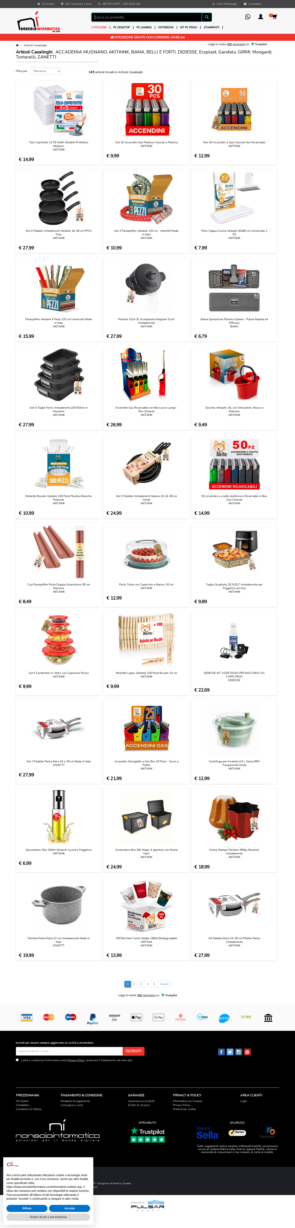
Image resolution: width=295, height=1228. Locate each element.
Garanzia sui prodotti (141, 1101)
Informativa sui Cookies (187, 1101)
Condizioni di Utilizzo (29, 1109)
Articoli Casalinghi (35, 45)
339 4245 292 (132, 4)
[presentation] (46, 1072)
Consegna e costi (72, 1105)
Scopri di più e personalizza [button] (48, 1217)
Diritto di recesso (139, 1105)
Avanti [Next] (164, 984)
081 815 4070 (111, 4)
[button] (260, 18)
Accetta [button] (70, 1208)
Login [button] (243, 1101)
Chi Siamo (22, 1101)
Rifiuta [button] (27, 1208)
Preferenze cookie (184, 1109)
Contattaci (22, 1105)
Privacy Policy (76, 1060)
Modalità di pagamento (75, 1101)
